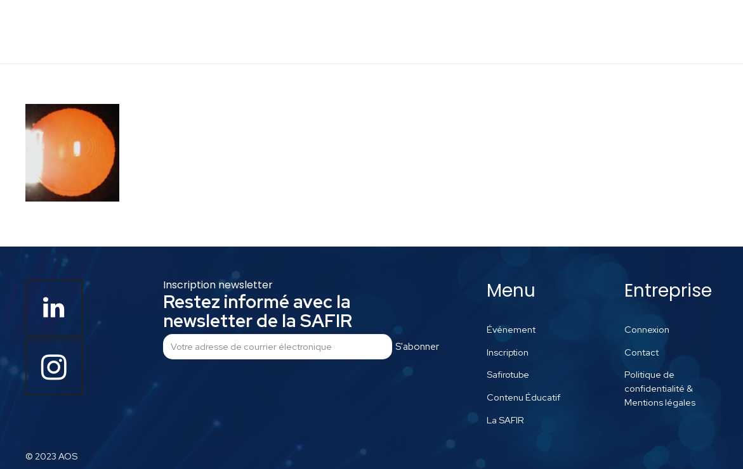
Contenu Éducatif (523, 397)
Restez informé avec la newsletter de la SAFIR (257, 311)
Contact (641, 352)
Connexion (646, 329)
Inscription (508, 352)
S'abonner (417, 346)
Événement (511, 329)
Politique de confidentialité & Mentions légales (659, 388)
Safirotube (508, 374)
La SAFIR (505, 420)
